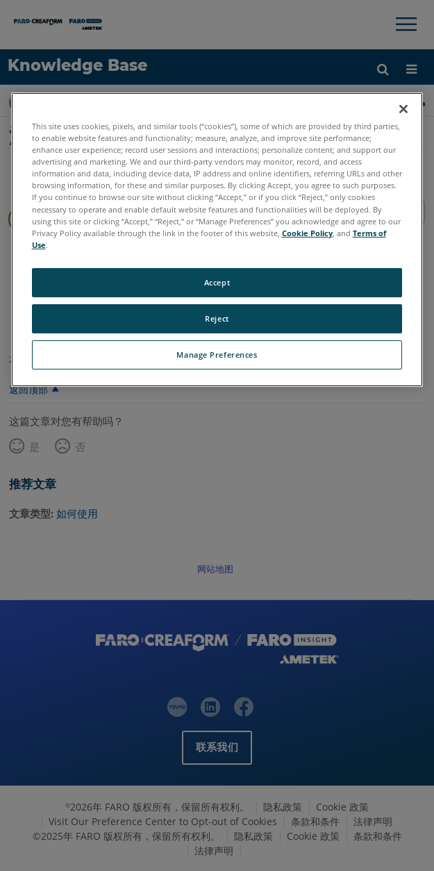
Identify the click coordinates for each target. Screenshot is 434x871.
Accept (217, 282)
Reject (216, 318)
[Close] (403, 109)
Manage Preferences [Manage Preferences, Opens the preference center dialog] (216, 354)
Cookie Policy (307, 233)
